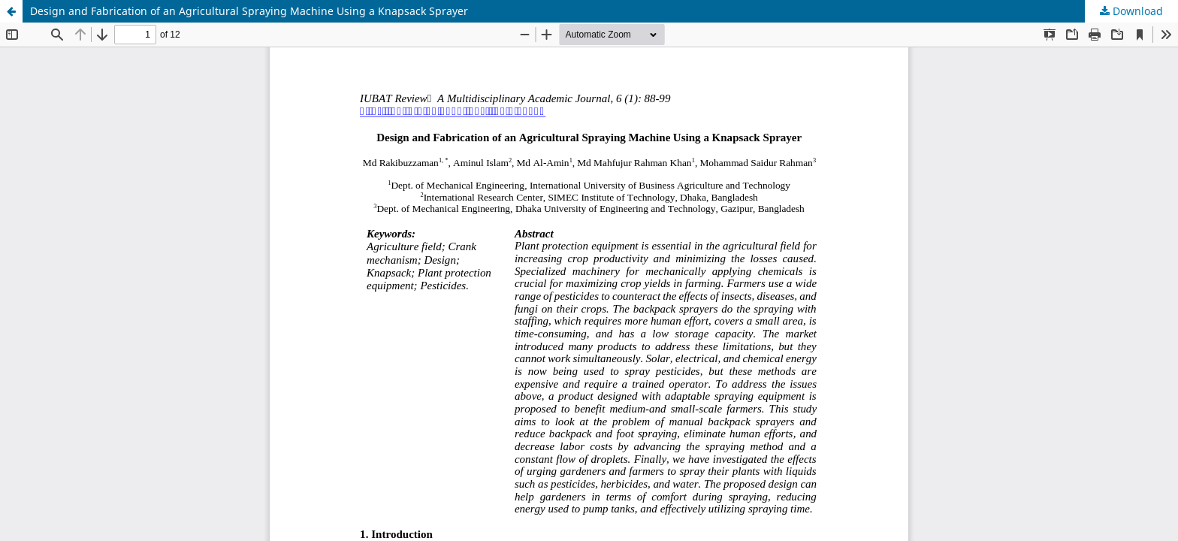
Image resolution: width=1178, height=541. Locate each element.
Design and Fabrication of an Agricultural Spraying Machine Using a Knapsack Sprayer (249, 11)
